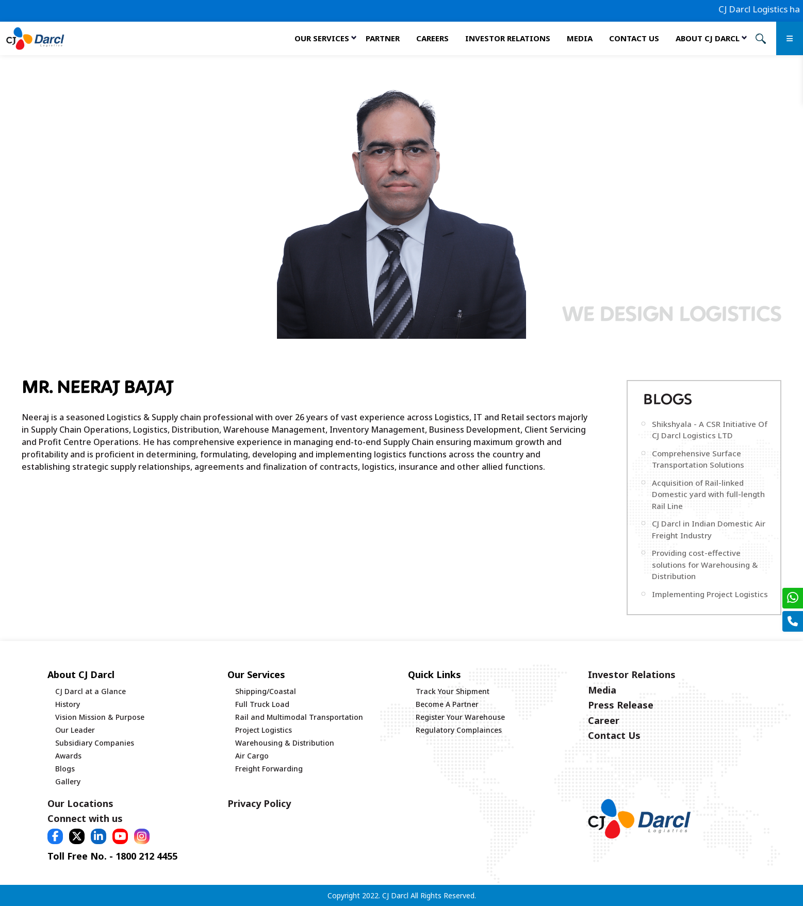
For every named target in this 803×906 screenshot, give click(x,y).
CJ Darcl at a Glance (90, 691)
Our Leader (75, 730)
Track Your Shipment (452, 691)
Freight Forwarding (269, 768)
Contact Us (634, 38)
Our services (321, 38)
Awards (68, 756)
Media (580, 38)
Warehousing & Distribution (284, 743)
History (67, 704)
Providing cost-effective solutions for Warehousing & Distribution (705, 564)
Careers (432, 38)
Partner (383, 38)
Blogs (65, 768)
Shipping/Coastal (265, 691)
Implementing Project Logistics (710, 594)
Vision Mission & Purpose (99, 717)
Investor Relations (507, 38)
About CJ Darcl (708, 38)
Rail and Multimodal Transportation (299, 717)
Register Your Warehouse (460, 717)
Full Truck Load (262, 704)
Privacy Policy (259, 803)
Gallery (67, 781)
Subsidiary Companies (94, 743)
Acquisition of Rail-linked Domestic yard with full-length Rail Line (708, 494)
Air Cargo (252, 756)
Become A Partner (447, 704)
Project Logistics (263, 730)
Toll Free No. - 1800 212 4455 (112, 856)
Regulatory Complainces (459, 730)
